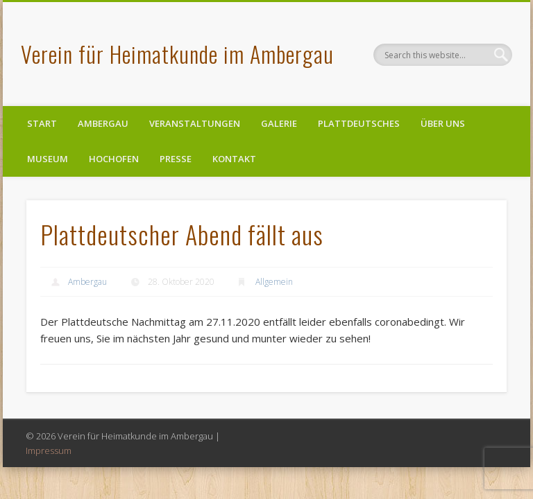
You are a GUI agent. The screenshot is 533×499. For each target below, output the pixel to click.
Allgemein (274, 282)
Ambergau (103, 123)
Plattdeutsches (359, 123)
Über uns (443, 123)
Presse (176, 158)
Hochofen (114, 158)
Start (42, 123)
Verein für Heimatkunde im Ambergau (177, 53)
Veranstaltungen (194, 123)
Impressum (48, 450)
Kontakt (234, 158)
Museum (47, 158)
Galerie (279, 123)
